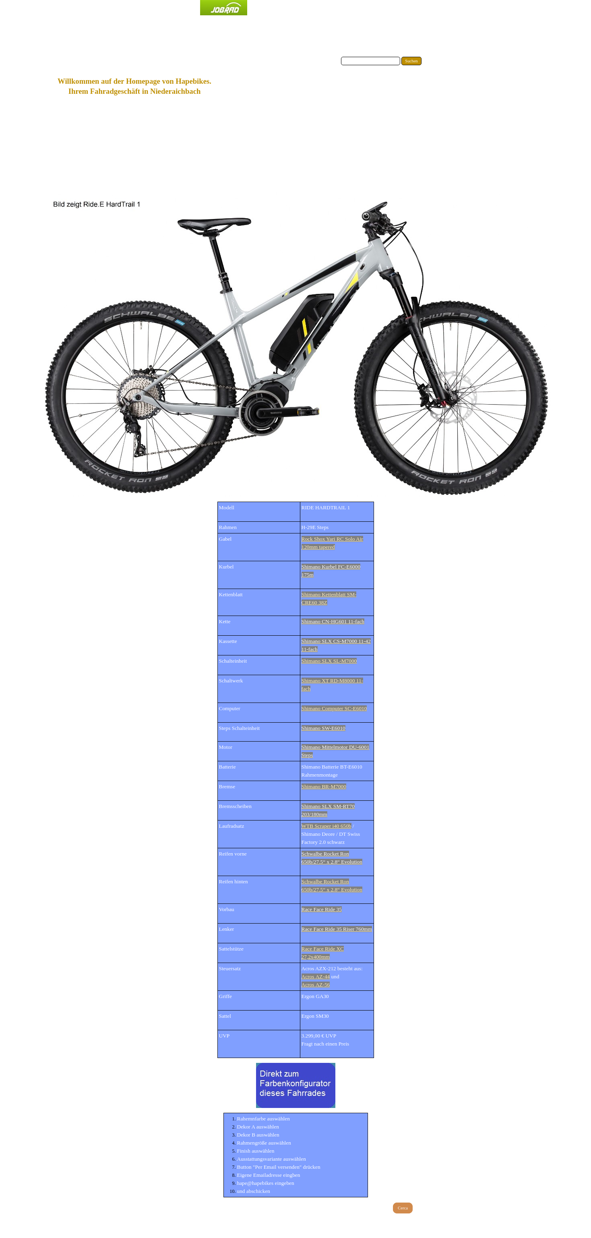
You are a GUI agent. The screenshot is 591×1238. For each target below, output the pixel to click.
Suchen (411, 61)
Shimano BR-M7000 (324, 786)
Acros (316, 976)
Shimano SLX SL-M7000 (329, 661)
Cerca (403, 1208)
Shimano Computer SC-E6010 (334, 708)
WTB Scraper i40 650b (326, 826)
